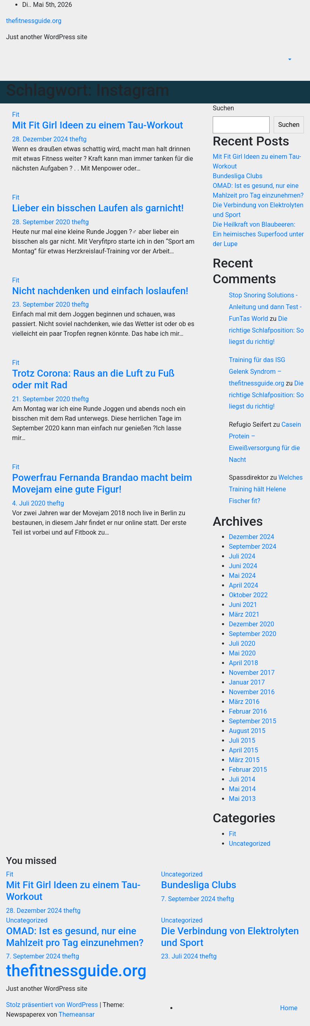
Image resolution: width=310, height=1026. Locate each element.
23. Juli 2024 (180, 956)
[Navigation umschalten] (298, 72)
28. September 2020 (42, 222)
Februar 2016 (248, 711)
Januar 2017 (247, 682)
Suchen (223, 108)
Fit (15, 114)
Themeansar (76, 1014)
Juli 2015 (242, 740)
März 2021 (244, 614)
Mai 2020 (242, 653)
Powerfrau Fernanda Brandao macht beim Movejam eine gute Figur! (102, 483)
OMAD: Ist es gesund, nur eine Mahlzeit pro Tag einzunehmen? (75, 936)
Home (288, 1008)
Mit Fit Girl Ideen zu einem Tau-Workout (97, 125)
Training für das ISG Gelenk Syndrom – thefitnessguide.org (257, 371)
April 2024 (243, 585)
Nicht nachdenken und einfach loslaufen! (100, 291)
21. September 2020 (42, 399)
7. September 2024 (189, 899)
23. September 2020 (42, 304)
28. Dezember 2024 (40, 139)
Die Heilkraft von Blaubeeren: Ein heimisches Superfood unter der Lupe (258, 234)
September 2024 (252, 546)
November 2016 (251, 692)
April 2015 (243, 750)
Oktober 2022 (248, 595)
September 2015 (252, 721)
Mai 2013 (242, 799)
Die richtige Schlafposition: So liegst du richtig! (266, 330)
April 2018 (243, 663)
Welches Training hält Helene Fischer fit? (266, 489)
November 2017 (251, 672)
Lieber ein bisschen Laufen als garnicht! (98, 208)
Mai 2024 (242, 575)
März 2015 (244, 760)
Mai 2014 (242, 789)
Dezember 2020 (251, 624)
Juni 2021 (243, 605)
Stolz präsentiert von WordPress (53, 1005)
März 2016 (244, 702)
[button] (289, 59)
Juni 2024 (243, 566)
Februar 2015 (248, 769)
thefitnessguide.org (33, 21)
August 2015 (247, 731)
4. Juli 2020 (29, 503)
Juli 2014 (242, 779)
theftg (77, 139)
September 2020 (252, 634)
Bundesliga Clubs (237, 176)
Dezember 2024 (251, 537)
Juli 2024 (242, 556)
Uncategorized (249, 843)
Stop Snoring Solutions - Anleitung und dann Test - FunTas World (265, 306)
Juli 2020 (242, 643)
